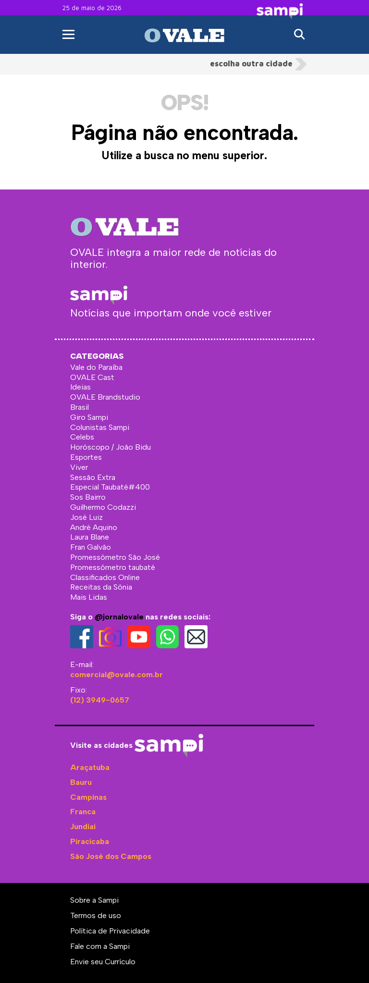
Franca (83, 811)
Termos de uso (95, 915)
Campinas (88, 797)
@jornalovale (119, 616)
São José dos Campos (110, 856)
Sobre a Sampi (94, 900)
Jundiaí (83, 826)
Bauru (81, 782)
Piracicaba (89, 841)
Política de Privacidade (110, 930)
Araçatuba (90, 767)
